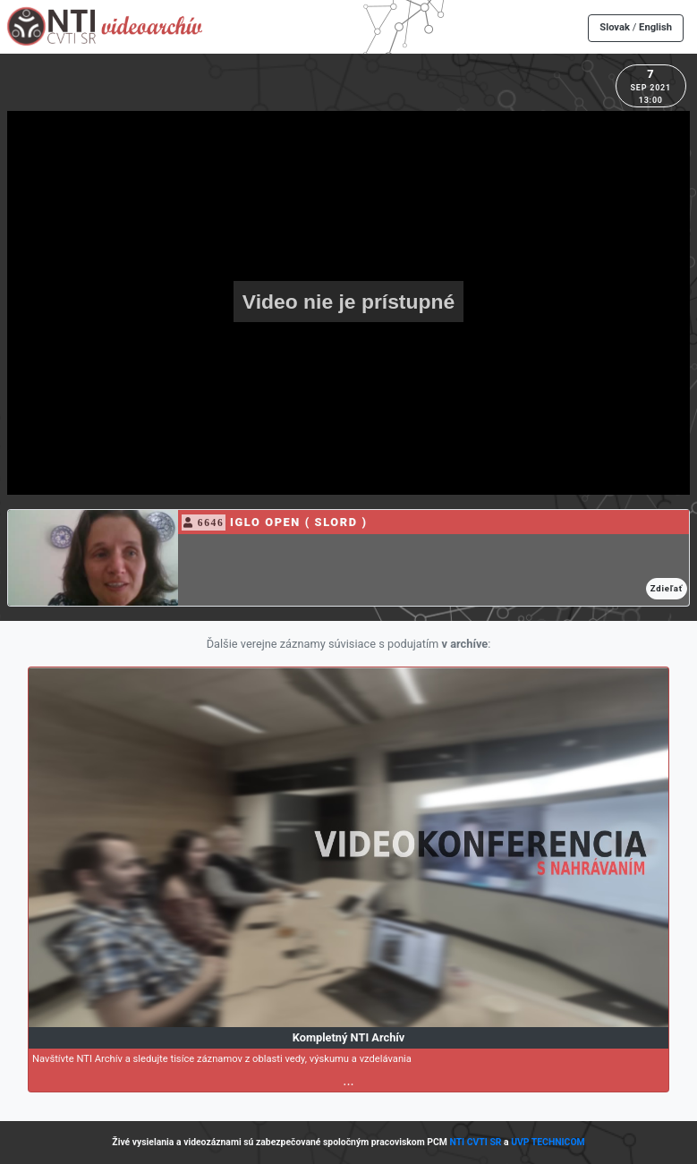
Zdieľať (666, 588)
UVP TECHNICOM (548, 1142)
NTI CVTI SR (475, 1142)
